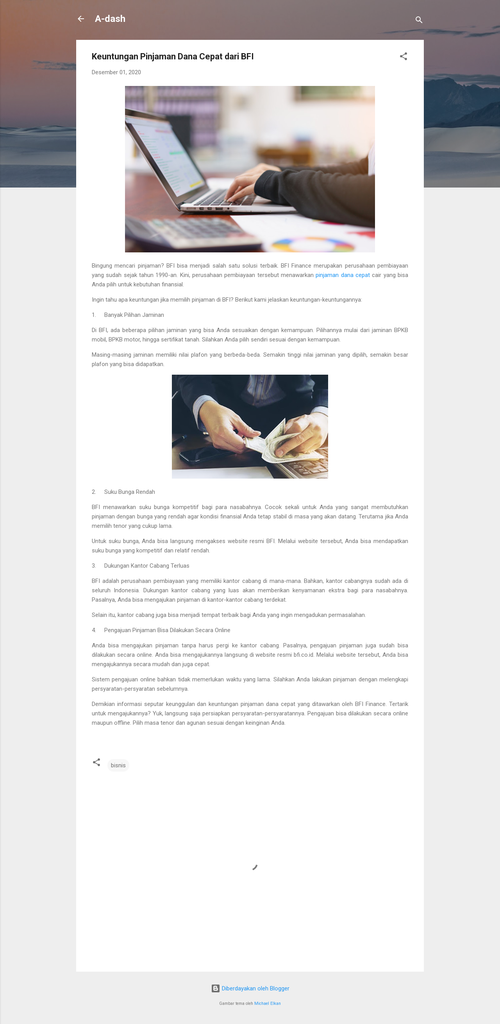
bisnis (118, 765)
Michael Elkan (267, 1003)
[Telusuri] (419, 21)
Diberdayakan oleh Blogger (250, 988)
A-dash (110, 18)
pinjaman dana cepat (343, 275)
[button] (403, 58)
